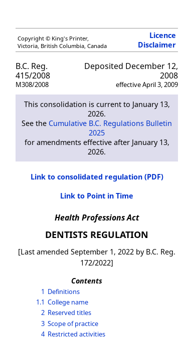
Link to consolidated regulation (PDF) (97, 177)
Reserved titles (69, 312)
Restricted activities (76, 334)
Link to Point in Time (96, 195)
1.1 (40, 302)
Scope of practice (73, 323)
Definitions (64, 291)
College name (68, 302)
